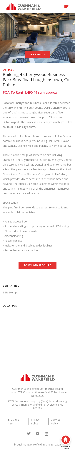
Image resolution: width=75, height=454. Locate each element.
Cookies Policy (55, 421)
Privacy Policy (35, 421)
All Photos (37, 54)
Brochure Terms (13, 421)
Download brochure (37, 265)
